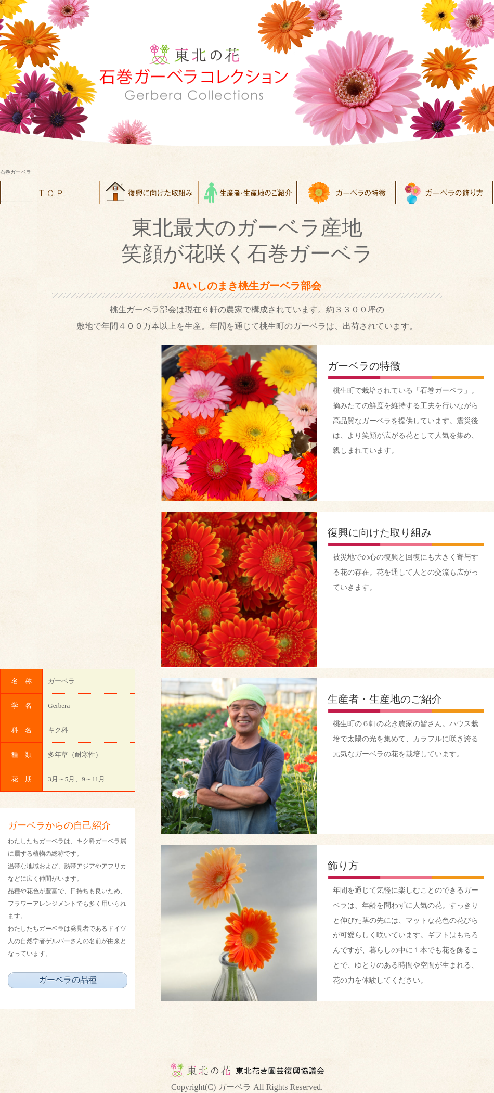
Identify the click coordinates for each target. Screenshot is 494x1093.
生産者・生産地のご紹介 (385, 699)
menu (148, 192)
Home (49, 192)
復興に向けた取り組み (380, 532)
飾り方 (343, 865)
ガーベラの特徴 (364, 366)
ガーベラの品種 (67, 979)
